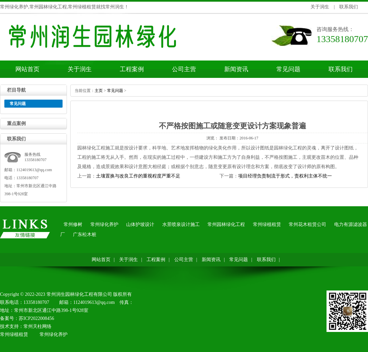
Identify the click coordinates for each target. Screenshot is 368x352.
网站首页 (27, 69)
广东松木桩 (84, 234)
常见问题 (288, 69)
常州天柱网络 (37, 326)
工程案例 (132, 69)
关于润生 (319, 6)
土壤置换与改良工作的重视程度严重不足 (138, 176)
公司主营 (184, 69)
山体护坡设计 (140, 224)
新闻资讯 (236, 69)
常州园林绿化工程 (226, 224)
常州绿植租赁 (267, 224)
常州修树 (73, 224)
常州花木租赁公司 (307, 224)
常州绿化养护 (104, 224)
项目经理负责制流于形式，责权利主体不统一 (285, 176)
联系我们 (348, 6)
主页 (99, 90)
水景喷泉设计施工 (181, 224)
